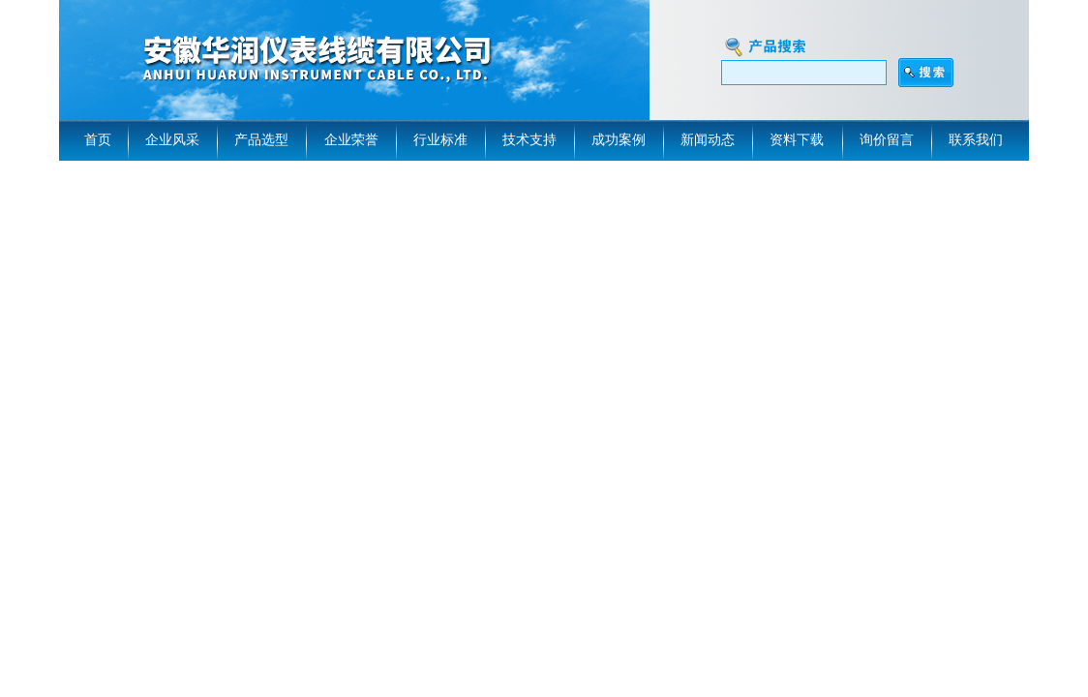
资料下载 (797, 139)
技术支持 (529, 139)
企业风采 (172, 139)
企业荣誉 (351, 139)
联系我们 (976, 139)
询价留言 (887, 139)
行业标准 (440, 139)
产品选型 (261, 139)
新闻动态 (707, 139)
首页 (97, 139)
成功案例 (618, 139)
